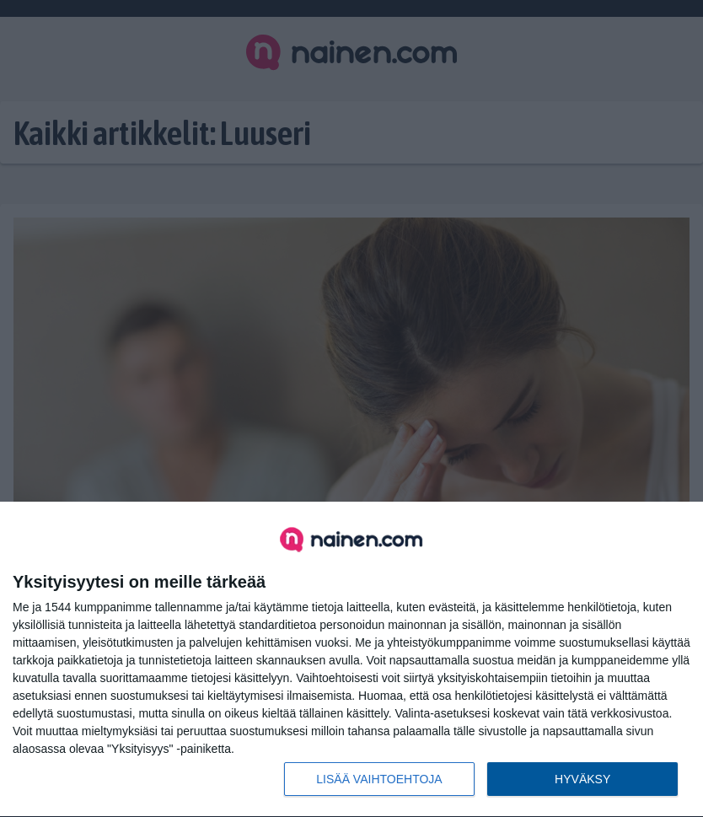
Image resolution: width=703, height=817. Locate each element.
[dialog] (351, 660)
